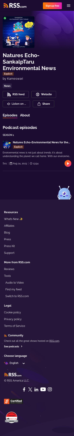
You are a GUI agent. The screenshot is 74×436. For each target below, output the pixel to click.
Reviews (9, 269)
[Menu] (69, 6)
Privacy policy (13, 319)
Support (9, 252)
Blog (7, 232)
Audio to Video (14, 282)
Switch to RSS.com (17, 296)
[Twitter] (30, 389)
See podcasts (13, 346)
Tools (7, 275)
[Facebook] (24, 389)
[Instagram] (50, 389)
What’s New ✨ (13, 219)
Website (44, 94)
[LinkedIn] (36, 389)
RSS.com (54, 341)
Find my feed (13, 289)
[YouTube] (43, 389)
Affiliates (9, 225)
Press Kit (9, 246)
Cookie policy (12, 312)
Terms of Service (14, 326)
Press (7, 239)
